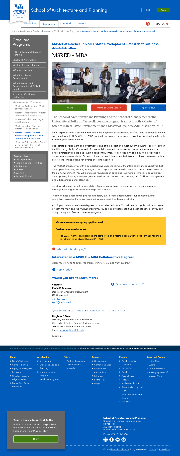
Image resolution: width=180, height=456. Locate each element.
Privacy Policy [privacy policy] (40, 431)
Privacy (152, 450)
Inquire (69, 108)
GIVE (148, 10)
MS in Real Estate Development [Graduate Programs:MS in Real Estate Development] (22, 77)
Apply (163, 10)
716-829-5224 (59, 299)
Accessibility (164, 450)
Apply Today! (148, 108)
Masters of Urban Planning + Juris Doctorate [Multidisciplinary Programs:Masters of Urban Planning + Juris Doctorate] (29, 120)
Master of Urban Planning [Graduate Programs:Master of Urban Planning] (26, 65)
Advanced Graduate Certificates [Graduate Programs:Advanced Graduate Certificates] (24, 95)
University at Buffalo (119, 450)
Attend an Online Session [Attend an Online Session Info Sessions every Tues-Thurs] (106, 108)
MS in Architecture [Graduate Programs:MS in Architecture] (22, 70)
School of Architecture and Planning (83, 10)
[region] (36, 430)
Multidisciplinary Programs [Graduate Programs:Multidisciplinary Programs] (66, 31)
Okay (36, 439)
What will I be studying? (71, 249)
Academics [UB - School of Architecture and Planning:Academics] (25, 31)
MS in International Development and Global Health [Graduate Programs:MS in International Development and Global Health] (26, 86)
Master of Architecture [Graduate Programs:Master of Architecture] (24, 60)
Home (14, 31)
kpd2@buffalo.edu (62, 302)
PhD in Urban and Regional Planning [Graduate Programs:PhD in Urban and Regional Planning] (27, 53)
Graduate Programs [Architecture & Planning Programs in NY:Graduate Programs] (42, 31)
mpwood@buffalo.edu (71, 330)
